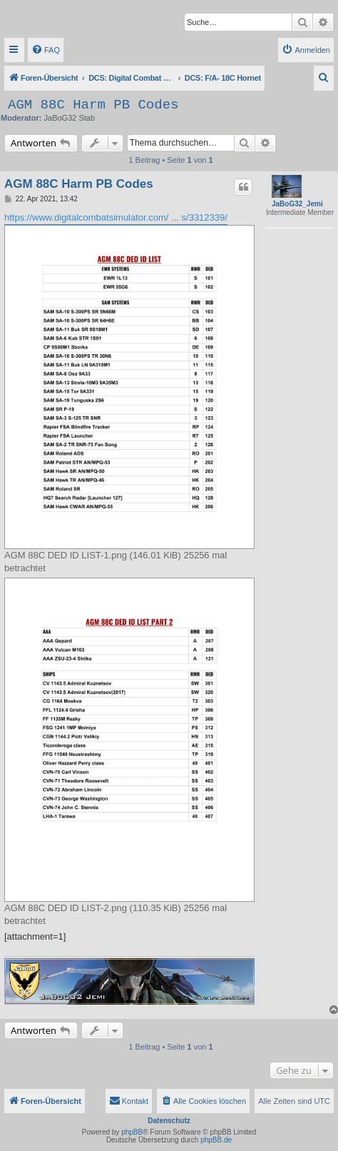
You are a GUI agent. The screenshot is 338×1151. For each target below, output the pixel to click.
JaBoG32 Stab (70, 118)
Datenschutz (169, 1121)
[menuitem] (45, 50)
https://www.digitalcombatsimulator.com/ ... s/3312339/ (115, 217)
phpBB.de (216, 1140)
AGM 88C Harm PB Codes (93, 105)
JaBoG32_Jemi (297, 204)
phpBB (132, 1132)
